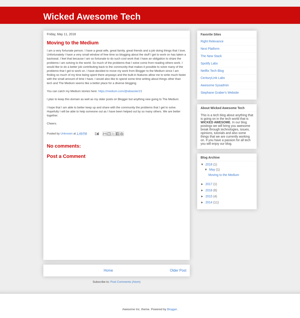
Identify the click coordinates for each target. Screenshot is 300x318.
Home (108, 270)
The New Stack (211, 56)
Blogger (172, 309)
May (212, 169)
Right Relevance (212, 41)
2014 (209, 202)
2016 (209, 190)
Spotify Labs (209, 63)
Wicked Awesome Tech (92, 16)
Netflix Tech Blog (212, 70)
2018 (209, 164)
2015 (209, 196)
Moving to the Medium (223, 175)
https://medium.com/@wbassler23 (120, 91)
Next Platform (210, 48)
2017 (209, 184)
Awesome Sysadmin (215, 85)
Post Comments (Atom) (125, 281)
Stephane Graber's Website (220, 92)
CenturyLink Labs (213, 78)
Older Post (178, 270)
